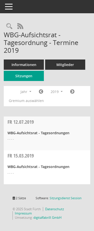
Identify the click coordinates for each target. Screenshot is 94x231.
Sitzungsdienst (65, 198)
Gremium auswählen (26, 100)
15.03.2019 (21, 155)
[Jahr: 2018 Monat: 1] (41, 91)
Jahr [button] (26, 91)
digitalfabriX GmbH (47, 217)
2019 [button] (57, 91)
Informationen (24, 64)
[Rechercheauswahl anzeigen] (9, 26)
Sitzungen (23, 76)
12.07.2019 (21, 121)
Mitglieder (65, 64)
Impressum (23, 213)
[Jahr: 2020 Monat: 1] (72, 91)
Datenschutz (54, 209)
